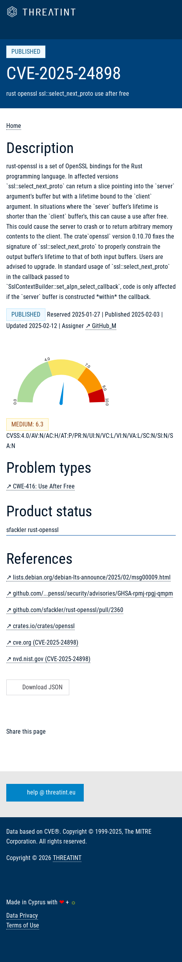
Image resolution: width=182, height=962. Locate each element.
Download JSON (37, 687)
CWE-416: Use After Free (44, 486)
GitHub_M (104, 326)
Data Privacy (22, 915)
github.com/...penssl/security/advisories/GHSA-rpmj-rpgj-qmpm (93, 593)
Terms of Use (22, 925)
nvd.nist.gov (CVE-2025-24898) (51, 659)
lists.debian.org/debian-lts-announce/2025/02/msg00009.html (92, 577)
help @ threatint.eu (43, 792)
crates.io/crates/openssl (44, 626)
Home (13, 125)
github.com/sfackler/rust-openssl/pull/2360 (68, 610)
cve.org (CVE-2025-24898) (45, 642)
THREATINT (67, 858)
